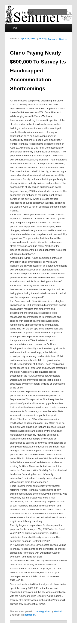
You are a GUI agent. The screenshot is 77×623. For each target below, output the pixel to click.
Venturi (42, 38)
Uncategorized (42, 611)
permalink (30, 615)
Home (14, 28)
